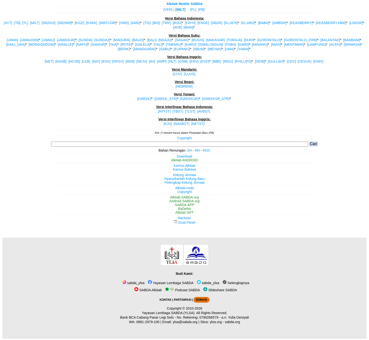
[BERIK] (124, 49)
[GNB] (183, 61)
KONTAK (165, 299)
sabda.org (232, 322)
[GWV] (318, 61)
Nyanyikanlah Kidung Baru (184, 179)
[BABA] (263, 23)
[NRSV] (118, 61)
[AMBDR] (279, 23)
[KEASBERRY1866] (331, 23)
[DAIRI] (243, 44)
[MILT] (180, 9)
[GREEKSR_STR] (215, 99)
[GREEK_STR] (165, 99)
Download (184, 156)
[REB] (130, 61)
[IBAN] (189, 27)
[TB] (17, 23)
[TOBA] (230, 44)
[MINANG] (260, 44)
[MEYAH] (214, 49)
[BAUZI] (138, 40)
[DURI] (249, 40)
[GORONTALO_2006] (300, 40)
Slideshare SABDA (220, 290)
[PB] (201, 9)
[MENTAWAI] (294, 44)
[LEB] (86, 61)
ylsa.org (216, 322)
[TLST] (190, 111)
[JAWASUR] (66, 40)
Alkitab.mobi (184, 188)
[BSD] (177, 23)
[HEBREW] (183, 86)
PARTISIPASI (182, 299)
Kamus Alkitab (184, 166)
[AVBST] (203, 111)
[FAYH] (190, 23)
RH (197, 150)
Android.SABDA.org (184, 201)
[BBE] (217, 61)
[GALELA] (143, 44)
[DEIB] (260, 61)
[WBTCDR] (107, 23)
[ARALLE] (65, 44)
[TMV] (166, 23)
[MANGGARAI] (144, 49)
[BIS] (156, 23)
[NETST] (197, 124)
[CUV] (177, 74)
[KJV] (168, 124)
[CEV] (291, 61)
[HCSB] (74, 61)
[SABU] (164, 49)
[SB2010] (48, 23)
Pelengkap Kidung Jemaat (184, 182)
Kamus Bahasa (184, 169)
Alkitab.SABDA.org (184, 197)
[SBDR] (216, 23)
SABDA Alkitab (148, 290)
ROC (206, 150)
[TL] (25, 23)
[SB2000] (64, 23)
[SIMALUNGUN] (210, 44)
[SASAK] (181, 40)
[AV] (152, 61)
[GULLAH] (276, 61)
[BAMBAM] (351, 40)
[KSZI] (79, 23)
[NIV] (96, 61)
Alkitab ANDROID (184, 160)
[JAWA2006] (29, 40)
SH (189, 150)
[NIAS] (276, 44)
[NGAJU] (165, 40)
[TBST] (178, 111)
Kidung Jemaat (184, 175)
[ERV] (193, 61)
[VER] (167, 9)
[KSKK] (91, 23)
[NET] (49, 61)
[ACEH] (335, 44)
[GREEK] (144, 99)
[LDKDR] (356, 23)
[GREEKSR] (189, 99)
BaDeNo (184, 209)
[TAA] (113, 44)
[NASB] (61, 61)
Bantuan (184, 218)
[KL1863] (248, 23)
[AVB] (177, 27)
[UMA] (229, 49)
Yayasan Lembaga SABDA (171, 283)
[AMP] (161, 61)
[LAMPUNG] (316, 44)
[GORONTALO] (269, 40)
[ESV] (106, 61)
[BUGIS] (198, 40)
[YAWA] (243, 49)
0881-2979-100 (148, 322)
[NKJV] (141, 61)
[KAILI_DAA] (15, 44)
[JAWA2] (48, 40)
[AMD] (135, 23)
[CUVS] (189, 74)
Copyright (184, 138)
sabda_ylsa (133, 283)
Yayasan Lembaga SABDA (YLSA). (168, 313)
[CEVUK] (304, 61)
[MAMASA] (352, 44)
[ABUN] (198, 49)
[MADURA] (121, 40)
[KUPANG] (182, 49)
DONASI (201, 299)
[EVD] (204, 61)
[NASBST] (181, 124)
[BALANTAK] (330, 40)
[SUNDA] (85, 40)
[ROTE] (126, 44)
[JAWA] (12, 40)
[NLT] (172, 61)
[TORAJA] (234, 40)
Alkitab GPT (184, 212)
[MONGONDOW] (42, 44)
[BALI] (151, 40)
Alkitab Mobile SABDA (184, 4)
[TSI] (147, 23)
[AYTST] (164, 111)
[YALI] (158, 44)
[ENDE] (203, 23)
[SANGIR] (98, 44)
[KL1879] (231, 23)
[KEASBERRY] (301, 23)
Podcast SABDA (182, 290)
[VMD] (124, 23)
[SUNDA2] (102, 40)
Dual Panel (184, 222)
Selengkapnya (236, 283)
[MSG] (228, 61)
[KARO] (190, 44)
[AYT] (8, 23)
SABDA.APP (184, 205)
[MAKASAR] (215, 40)
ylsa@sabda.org (185, 322)
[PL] (193, 9)
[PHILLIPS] (243, 61)
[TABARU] (173, 44)
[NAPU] (81, 44)
